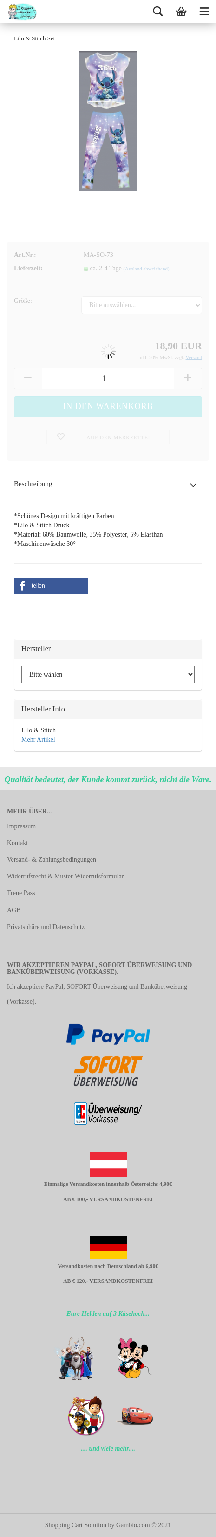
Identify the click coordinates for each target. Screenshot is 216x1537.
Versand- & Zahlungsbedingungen (51, 859)
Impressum (21, 826)
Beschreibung (33, 483)
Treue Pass (21, 893)
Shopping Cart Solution (75, 1525)
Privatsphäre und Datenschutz (46, 926)
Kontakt (17, 842)
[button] (51, 586)
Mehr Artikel (38, 739)
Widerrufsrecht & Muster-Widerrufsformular (65, 876)
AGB (14, 910)
